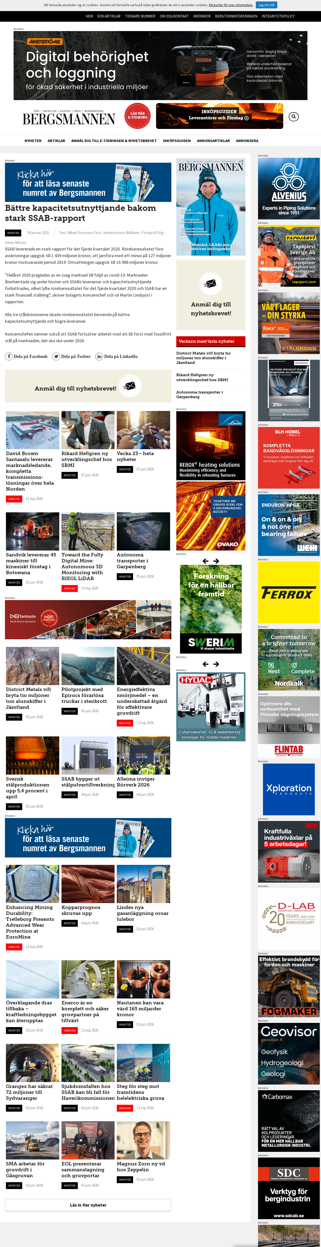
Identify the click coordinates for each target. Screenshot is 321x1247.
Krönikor (202, 16)
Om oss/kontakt (174, 16)
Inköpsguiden (177, 140)
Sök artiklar (108, 16)
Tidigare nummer (140, 16)
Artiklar (56, 140)
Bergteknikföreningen (236, 16)
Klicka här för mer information (231, 5)
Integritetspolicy (278, 16)
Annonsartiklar (213, 140)
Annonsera (247, 140)
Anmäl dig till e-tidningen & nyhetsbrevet (114, 140)
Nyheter (33, 140)
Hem (89, 16)
